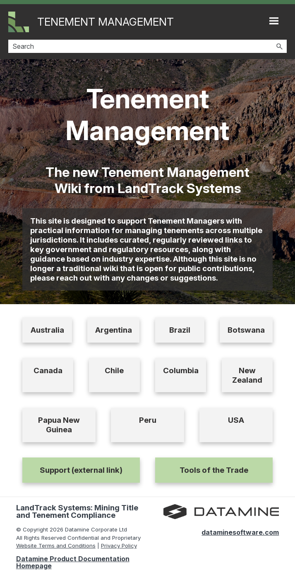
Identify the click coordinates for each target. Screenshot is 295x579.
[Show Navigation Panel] (274, 21)
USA (236, 420)
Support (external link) (81, 470)
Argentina (113, 330)
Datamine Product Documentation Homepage (73, 562)
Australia (47, 330)
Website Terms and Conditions (56, 545)
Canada (48, 370)
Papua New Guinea (59, 424)
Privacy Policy (119, 545)
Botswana (246, 330)
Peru (147, 420)
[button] (279, 46)
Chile (114, 370)
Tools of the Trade (214, 470)
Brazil (179, 330)
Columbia (181, 370)
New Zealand (247, 375)
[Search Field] (147, 46)
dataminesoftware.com (240, 532)
